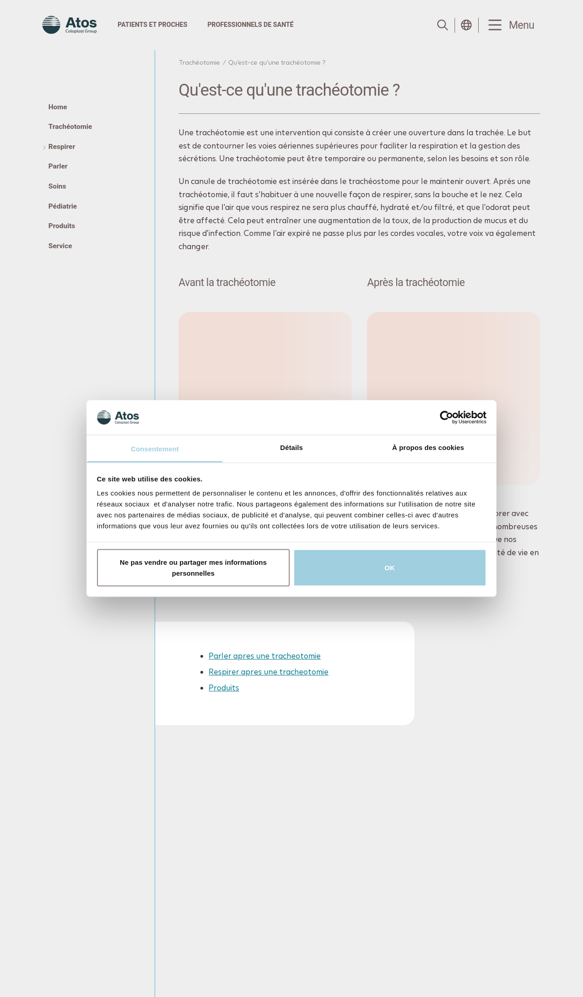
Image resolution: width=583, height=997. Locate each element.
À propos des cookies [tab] (428, 447)
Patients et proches (152, 24)
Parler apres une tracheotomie (265, 655)
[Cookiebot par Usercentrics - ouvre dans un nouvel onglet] (446, 417)
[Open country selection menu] (466, 25)
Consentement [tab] (155, 449)
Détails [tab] (291, 447)
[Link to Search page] (442, 25)
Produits (224, 688)
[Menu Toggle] (510, 25)
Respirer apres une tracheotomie (269, 672)
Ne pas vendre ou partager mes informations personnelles (193, 567)
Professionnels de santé (250, 24)
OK (389, 567)
